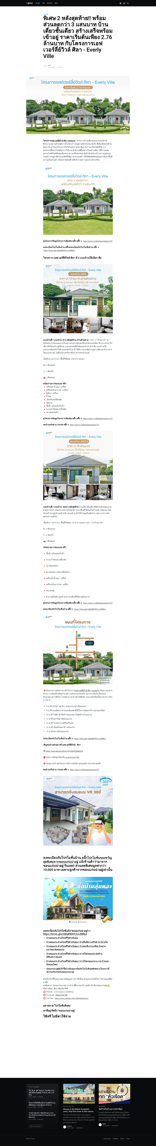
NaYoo (28, 1138)
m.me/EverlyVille (73, 766)
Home (38, 3)
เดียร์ (49, 65)
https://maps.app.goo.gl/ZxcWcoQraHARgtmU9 (65, 760)
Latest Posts (107, 1138)
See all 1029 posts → (36, 1125)
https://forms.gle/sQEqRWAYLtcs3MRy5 (60, 253)
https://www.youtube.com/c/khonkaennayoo (72, 1010)
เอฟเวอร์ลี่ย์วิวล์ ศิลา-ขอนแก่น (64, 141)
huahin (69, 1129)
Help (56, 3)
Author (49, 3)
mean (104, 1123)
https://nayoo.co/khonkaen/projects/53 (59, 244)
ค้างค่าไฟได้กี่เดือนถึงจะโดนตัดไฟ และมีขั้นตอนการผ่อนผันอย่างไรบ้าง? (42, 1103)
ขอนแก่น (45, 14)
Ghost (128, 1138)
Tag (43, 3)
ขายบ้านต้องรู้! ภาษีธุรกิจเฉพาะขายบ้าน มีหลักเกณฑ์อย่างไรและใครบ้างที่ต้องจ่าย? (42, 1115)
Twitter (122, 1138)
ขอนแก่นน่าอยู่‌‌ (61, 1007)
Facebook (115, 1138)
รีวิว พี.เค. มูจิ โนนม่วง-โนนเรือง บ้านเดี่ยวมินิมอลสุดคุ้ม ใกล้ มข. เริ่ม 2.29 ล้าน (41, 1092)
